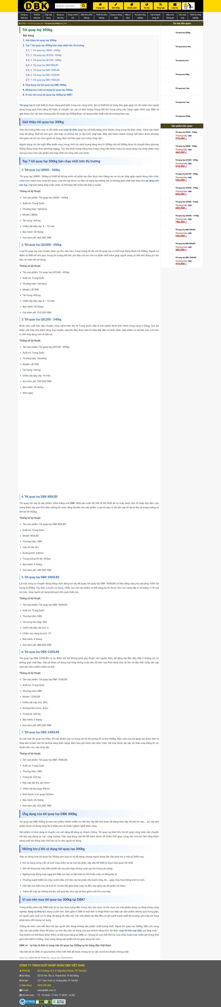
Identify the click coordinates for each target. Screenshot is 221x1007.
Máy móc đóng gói (170, 16)
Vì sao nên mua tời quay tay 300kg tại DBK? (49, 94)
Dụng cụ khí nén (73, 16)
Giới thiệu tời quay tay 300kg (40, 40)
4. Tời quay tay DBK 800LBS (44, 65)
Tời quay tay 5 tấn (182, 88)
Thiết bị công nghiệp (195, 16)
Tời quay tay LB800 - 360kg (186, 146)
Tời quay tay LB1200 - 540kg (186, 174)
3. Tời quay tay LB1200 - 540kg (46, 60)
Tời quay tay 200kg (182, 116)
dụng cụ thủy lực (37, 911)
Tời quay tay (26, 105)
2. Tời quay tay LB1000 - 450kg (46, 55)
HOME (22, 23)
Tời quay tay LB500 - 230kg (186, 132)
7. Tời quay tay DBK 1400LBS (45, 80)
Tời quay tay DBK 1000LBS (185, 257)
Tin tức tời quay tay (35, 23)
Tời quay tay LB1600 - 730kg (186, 188)
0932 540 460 (44, 985)
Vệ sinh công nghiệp (140, 16)
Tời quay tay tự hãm (183, 47)
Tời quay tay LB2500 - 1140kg (187, 216)
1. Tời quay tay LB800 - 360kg (45, 50)
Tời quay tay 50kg (182, 74)
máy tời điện (70, 129)
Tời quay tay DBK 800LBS (185, 244)
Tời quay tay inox (182, 60)
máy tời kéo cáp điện (130, 930)
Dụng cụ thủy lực (24, 16)
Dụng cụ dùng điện (116, 16)
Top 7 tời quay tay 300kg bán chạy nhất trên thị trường (54, 45)
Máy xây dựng (48, 16)
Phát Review (67, 958)
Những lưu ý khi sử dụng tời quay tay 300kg (48, 89)
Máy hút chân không (86, 16)
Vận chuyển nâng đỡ (155, 16)
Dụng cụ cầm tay (60, 16)
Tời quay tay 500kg (182, 33)
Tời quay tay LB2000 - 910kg (186, 202)
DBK (72, 503)
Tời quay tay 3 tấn (182, 102)
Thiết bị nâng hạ (36, 16)
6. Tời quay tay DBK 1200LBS (45, 75)
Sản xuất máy (182, 16)
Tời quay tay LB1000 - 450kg (186, 160)
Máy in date (128, 16)
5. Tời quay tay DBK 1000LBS (45, 70)
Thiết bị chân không (101, 16)
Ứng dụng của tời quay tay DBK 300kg (45, 85)
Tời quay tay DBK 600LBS (185, 230)
